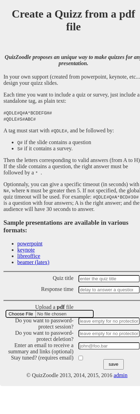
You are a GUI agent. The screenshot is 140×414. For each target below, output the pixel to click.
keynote (26, 250)
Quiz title (63, 278)
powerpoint (30, 243)
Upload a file (54, 307)
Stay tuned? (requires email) (42, 358)
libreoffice (28, 256)
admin (121, 375)
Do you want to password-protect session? (44, 323)
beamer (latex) (33, 262)
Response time (57, 289)
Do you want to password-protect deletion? (44, 336)
